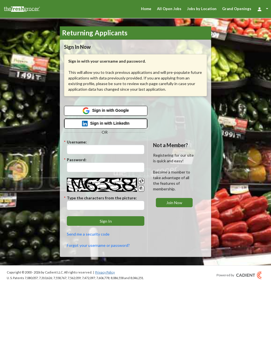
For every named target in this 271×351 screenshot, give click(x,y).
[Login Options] (262, 8)
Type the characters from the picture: (102, 197)
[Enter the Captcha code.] (105, 205)
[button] (105, 221)
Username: (77, 142)
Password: (76, 159)
